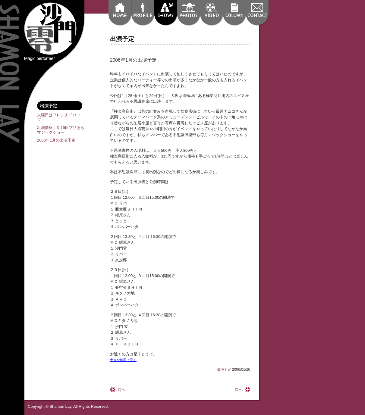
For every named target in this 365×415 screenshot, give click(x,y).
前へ (121, 389)
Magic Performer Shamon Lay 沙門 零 (50, 28)
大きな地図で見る (123, 360)
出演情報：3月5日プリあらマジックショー (60, 130)
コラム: (234, 13)
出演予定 (165, 13)
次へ (239, 389)
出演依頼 (257, 13)
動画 (211, 13)
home (120, 13)
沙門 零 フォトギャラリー (188, 13)
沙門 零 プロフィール (142, 13)
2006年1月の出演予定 (56, 140)
